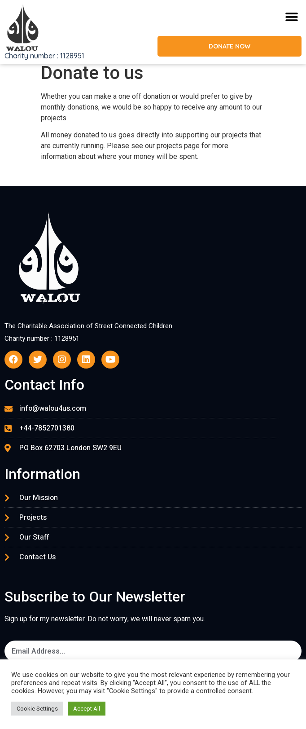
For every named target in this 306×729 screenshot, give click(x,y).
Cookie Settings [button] (37, 708)
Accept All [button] (86, 708)
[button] (291, 17)
